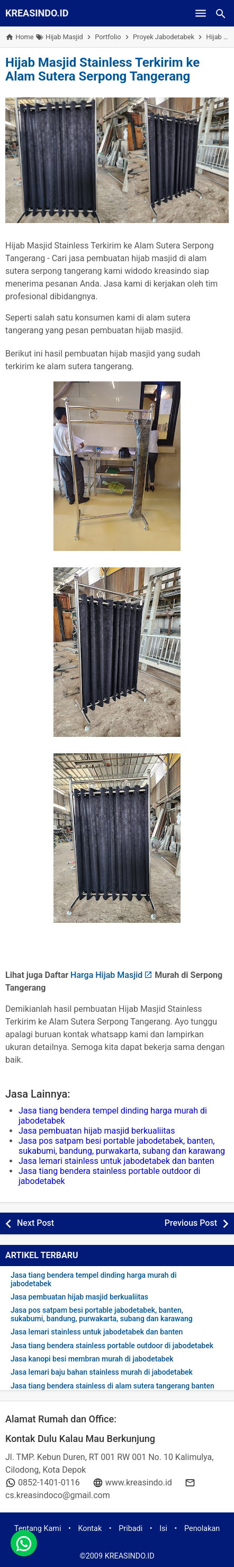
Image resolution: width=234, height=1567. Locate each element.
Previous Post (191, 1223)
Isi (163, 1528)
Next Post (35, 1223)
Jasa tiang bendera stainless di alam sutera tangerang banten (112, 1386)
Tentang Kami (37, 1528)
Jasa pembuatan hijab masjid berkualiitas (97, 1131)
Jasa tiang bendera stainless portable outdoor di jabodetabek (112, 1346)
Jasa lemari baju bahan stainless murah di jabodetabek (102, 1372)
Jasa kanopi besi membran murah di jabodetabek (92, 1359)
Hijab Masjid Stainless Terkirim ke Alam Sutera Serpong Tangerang (102, 69)
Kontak (90, 1528)
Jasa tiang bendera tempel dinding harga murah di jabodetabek (94, 1279)
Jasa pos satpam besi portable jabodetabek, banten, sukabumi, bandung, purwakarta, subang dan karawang (122, 1146)
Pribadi (130, 1528)
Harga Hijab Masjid (106, 975)
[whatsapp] (24, 1543)
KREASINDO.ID (37, 13)
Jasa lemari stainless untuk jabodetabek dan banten (116, 1161)
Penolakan (202, 1528)
